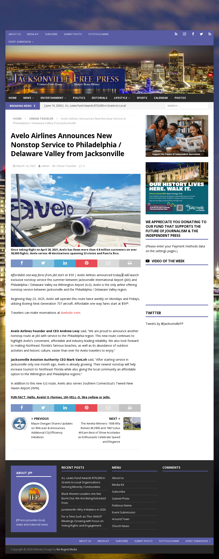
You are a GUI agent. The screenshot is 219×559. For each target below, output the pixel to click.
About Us (14, 34)
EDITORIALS (99, 98)
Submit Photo (73, 34)
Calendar (161, 98)
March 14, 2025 (26, 166)
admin (45, 166)
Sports (142, 98)
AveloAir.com (70, 313)
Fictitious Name (98, 34)
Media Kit (33, 34)
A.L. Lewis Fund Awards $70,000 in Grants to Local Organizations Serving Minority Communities (83, 482)
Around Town (120, 519)
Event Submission (20, 41)
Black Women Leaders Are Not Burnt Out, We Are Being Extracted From (83, 498)
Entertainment (52, 98)
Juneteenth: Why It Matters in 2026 (83, 509)
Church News (120, 526)
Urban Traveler (66, 166)
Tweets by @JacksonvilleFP (164, 324)
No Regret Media (67, 549)
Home (13, 98)
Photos (180, 98)
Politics (79, 98)
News (27, 98)
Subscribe (51, 34)
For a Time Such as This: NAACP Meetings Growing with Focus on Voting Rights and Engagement (82, 520)
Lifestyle (120, 98)
